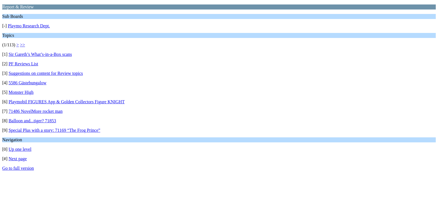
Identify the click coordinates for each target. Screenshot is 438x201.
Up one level (20, 149)
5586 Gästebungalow (28, 82)
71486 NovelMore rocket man (36, 111)
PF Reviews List (23, 63)
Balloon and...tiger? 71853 (32, 120)
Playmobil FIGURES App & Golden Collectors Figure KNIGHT (67, 101)
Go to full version (18, 168)
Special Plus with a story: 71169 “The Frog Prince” (54, 130)
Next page (18, 158)
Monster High (21, 92)
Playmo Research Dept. (29, 25)
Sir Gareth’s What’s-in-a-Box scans (40, 54)
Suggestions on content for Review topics (46, 73)
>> (22, 44)
